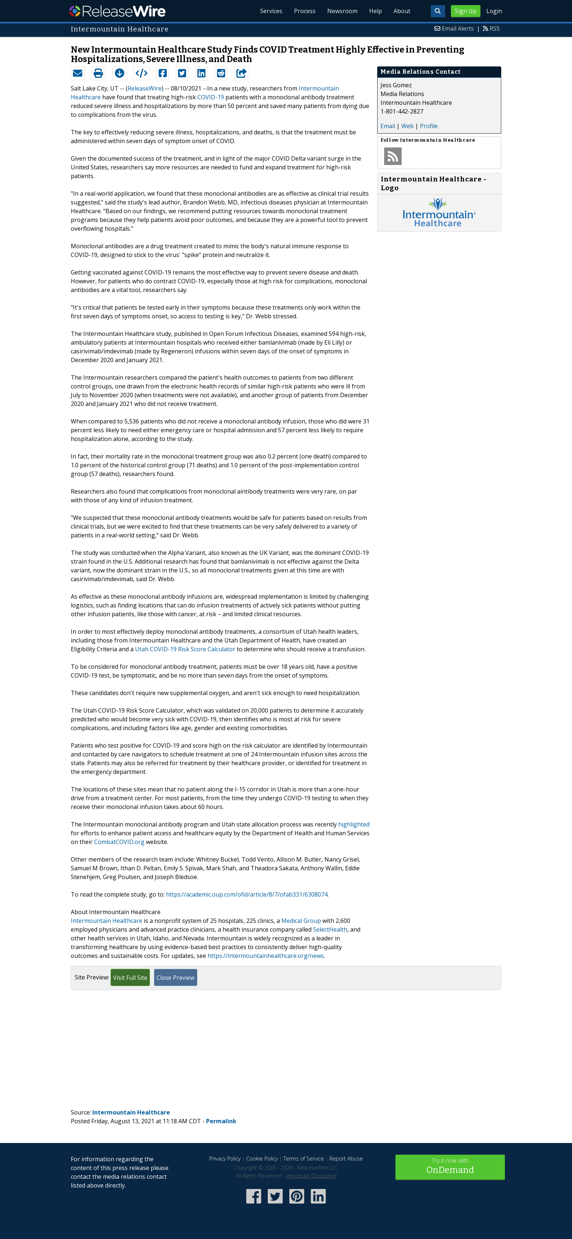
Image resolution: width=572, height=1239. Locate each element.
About (402, 11)
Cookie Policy (262, 1158)
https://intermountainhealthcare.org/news (266, 956)
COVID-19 (210, 97)
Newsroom (342, 11)
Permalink (221, 1121)
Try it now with (450, 1166)
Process (305, 11)
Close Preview (175, 978)
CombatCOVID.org (119, 842)
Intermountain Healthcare (106, 921)
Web (407, 126)
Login (494, 11)
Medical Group (301, 921)
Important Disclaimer (311, 1175)
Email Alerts (458, 28)
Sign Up (465, 11)
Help (375, 11)
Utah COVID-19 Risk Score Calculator (185, 649)
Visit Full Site (130, 978)
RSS (495, 28)
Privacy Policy (225, 1158)
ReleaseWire (117, 11)
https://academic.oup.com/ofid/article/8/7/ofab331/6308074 (247, 894)
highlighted (354, 824)
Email (387, 126)
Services (271, 11)
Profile (429, 126)
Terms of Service (303, 1158)
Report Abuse (346, 1158)
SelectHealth (330, 929)
